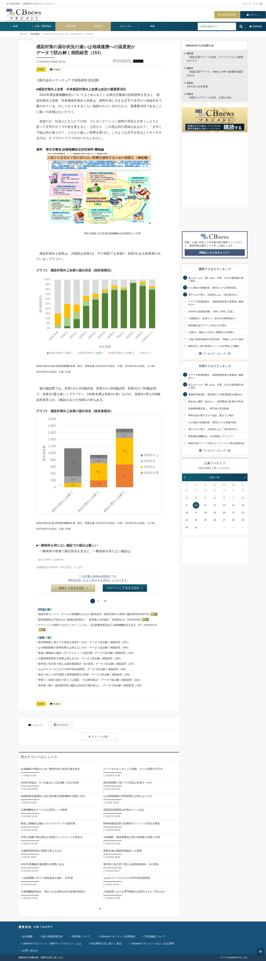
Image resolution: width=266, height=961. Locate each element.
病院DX (96, 26)
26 (186, 490)
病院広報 (69, 26)
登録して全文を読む (73, 587)
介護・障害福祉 (42, 26)
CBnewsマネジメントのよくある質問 (152, 943)
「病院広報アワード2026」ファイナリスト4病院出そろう (215, 57)
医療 (14, 26)
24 (196, 520)
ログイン (254, 14)
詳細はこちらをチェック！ (214, 252)
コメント (35, 725)
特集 (152, 26)
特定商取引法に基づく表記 (106, 943)
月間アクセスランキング (215, 366)
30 (224, 490)
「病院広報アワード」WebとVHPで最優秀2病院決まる (215, 72)
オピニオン (124, 26)
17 (196, 512)
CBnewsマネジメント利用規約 (117, 936)
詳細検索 (257, 26)
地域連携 (35, 34)
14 (233, 505)
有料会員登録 (228, 14)
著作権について (81, 936)
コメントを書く (99, 736)
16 (186, 512)
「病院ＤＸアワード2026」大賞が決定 (209, 96)
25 (205, 520)
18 (205, 512)
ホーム (23, 34)
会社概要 (27, 936)
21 (233, 512)
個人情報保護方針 (52, 936)
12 (215, 505)
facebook (61, 724)
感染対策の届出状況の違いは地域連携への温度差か (69, 34)
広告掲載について (155, 936)
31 (233, 490)
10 (196, 505)
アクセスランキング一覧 (215, 353)
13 (224, 505)
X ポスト (138, 61)
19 (215, 512)
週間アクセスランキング (215, 269)
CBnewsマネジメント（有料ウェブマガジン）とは (51, 943)
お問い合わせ (30, 950)
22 (243, 512)
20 (224, 512)
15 (243, 505)
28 (205, 490)
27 (196, 490)
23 (186, 520)
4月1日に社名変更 (197, 84)
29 (215, 490)
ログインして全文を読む (124, 587)
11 (205, 505)
